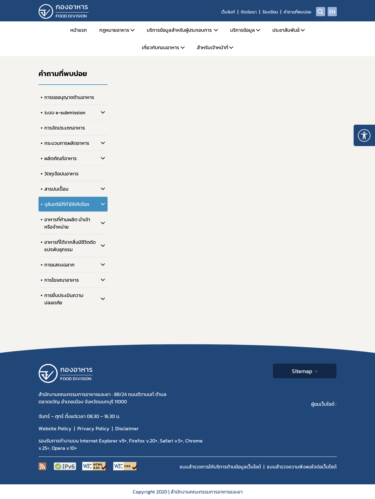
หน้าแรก (78, 30)
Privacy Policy (93, 428)
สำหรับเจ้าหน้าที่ (212, 47)
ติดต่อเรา (249, 12)
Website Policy (55, 428)
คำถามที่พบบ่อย (297, 12)
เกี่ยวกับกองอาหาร (160, 47)
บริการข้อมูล (242, 30)
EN (332, 11)
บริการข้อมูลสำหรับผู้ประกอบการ (179, 30)
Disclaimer (127, 428)
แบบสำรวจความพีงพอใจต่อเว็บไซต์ (301, 466)
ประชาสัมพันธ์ (286, 30)
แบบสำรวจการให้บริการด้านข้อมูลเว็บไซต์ (220, 466)
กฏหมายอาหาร (114, 30)
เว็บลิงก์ (228, 12)
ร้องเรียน (270, 12)
